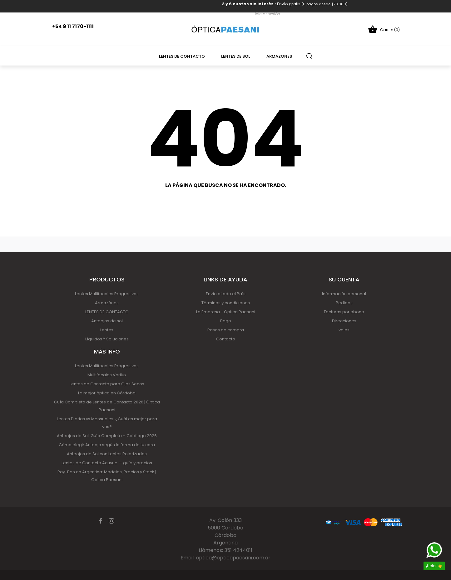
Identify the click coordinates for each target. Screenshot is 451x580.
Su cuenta (344, 279)
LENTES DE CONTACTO (107, 312)
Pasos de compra (225, 330)
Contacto (225, 339)
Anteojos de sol (107, 321)
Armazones (279, 56)
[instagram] (111, 521)
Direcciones (344, 321)
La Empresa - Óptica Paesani (225, 312)
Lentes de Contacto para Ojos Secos (107, 384)
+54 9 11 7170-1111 (73, 26)
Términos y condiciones (225, 303)
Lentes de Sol (235, 56)
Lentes (106, 330)
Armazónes (107, 303)
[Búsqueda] (309, 56)
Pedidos (344, 303)
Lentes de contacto (182, 56)
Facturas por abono (344, 312)
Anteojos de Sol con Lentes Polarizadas (107, 454)
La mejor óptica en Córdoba (107, 393)
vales (344, 330)
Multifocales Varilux (106, 375)
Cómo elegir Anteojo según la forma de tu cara (107, 445)
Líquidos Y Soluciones (107, 339)
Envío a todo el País (225, 294)
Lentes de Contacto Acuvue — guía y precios (107, 463)
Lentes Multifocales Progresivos (107, 294)
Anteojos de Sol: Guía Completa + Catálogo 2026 (107, 436)
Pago (225, 321)
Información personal (344, 294)
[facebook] (100, 521)
